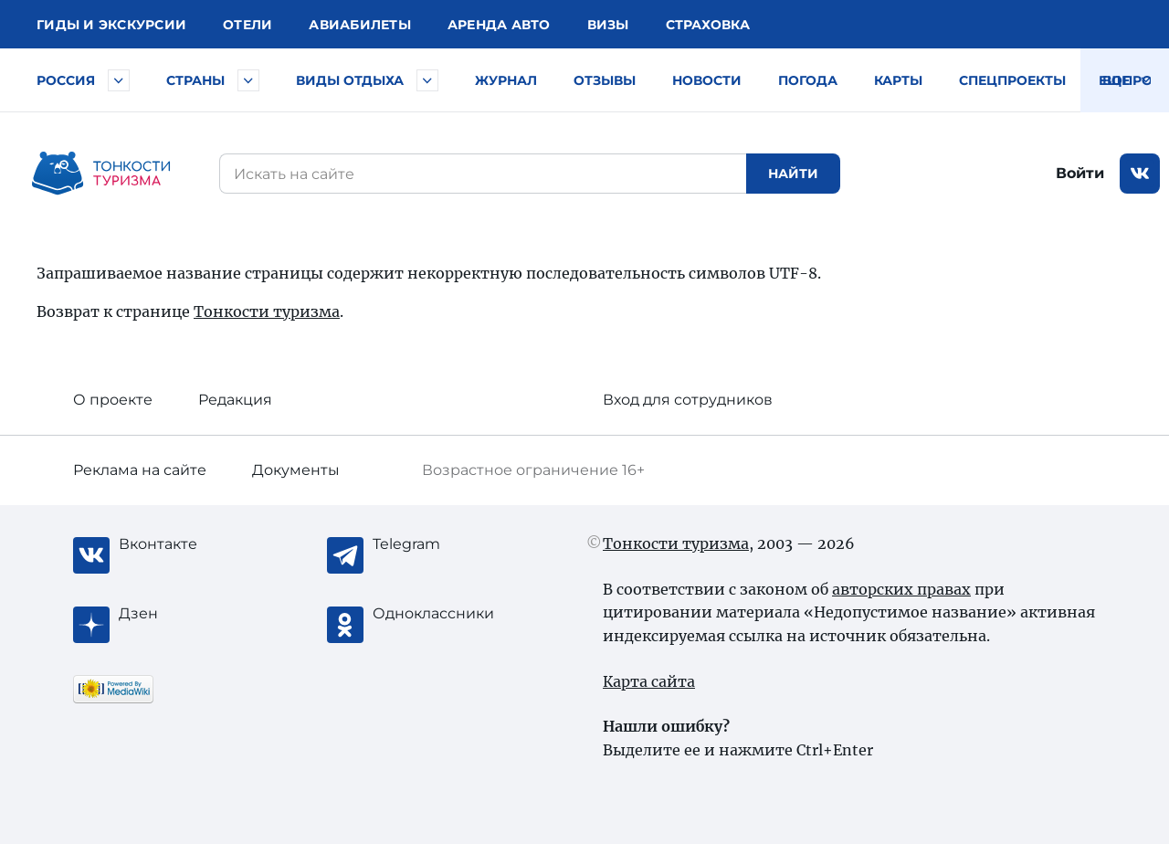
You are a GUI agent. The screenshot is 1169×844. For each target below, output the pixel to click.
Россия (66, 80)
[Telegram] (446, 544)
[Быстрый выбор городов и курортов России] (119, 80)
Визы (608, 24)
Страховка (708, 24)
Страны (195, 80)
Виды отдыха (350, 80)
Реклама (139, 470)
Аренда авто (499, 24)
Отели (247, 24)
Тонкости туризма (267, 311)
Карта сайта (649, 681)
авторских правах (901, 589)
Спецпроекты (1012, 80)
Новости (707, 80)
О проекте (113, 399)
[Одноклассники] (446, 614)
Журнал (506, 80)
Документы (296, 470)
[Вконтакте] (192, 544)
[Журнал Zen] (192, 614)
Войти (1080, 173)
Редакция (235, 399)
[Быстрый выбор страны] (248, 80)
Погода (807, 80)
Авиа (360, 24)
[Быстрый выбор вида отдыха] (427, 80)
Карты (898, 80)
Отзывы (605, 80)
